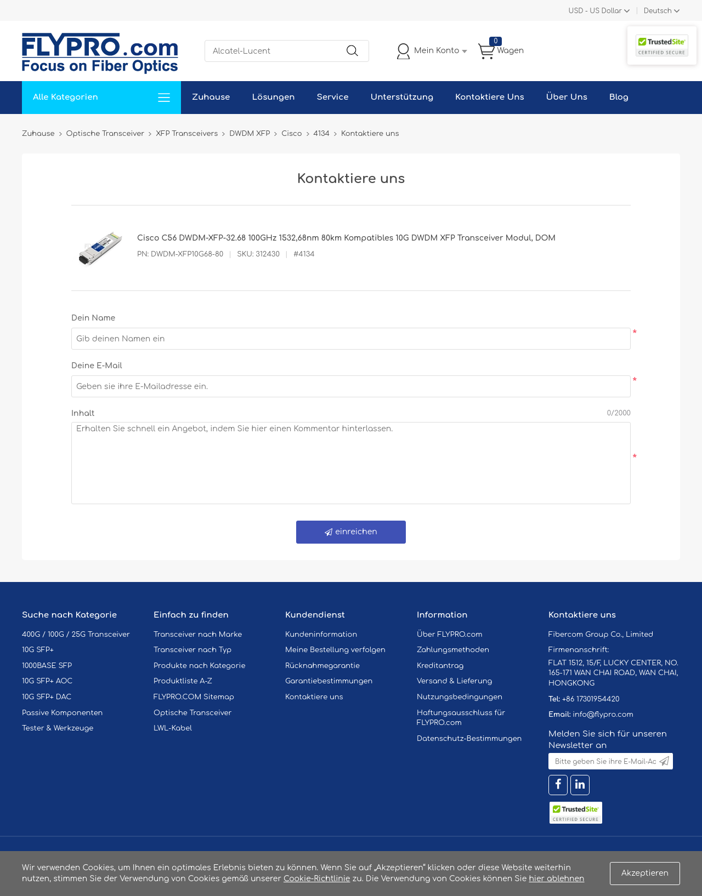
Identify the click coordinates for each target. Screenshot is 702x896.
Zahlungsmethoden (453, 650)
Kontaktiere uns (314, 697)
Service (332, 97)
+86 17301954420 (590, 699)
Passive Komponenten (62, 713)
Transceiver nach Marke (198, 634)
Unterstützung (401, 97)
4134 (322, 134)
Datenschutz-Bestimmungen (469, 739)
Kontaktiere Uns (489, 97)
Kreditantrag (440, 666)
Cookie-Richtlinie (317, 879)
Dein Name (93, 318)
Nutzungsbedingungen (459, 697)
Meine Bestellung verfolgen (335, 650)
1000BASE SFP (47, 666)
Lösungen (273, 97)
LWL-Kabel (173, 728)
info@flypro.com (603, 714)
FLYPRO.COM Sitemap (194, 697)
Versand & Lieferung (454, 681)
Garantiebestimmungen (328, 681)
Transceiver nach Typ (192, 650)
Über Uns (566, 97)
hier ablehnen (556, 879)
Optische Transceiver (193, 713)
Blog (619, 97)
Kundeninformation (321, 634)
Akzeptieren (645, 873)
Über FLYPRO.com (450, 634)
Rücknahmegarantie (322, 666)
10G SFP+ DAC (46, 697)
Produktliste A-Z (183, 681)
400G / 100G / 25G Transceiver (76, 634)
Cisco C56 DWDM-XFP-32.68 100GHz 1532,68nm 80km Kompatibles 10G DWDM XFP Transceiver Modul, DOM (346, 238)
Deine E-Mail (96, 366)
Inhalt (82, 413)
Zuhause (211, 97)
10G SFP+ (38, 650)
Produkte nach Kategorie (199, 666)
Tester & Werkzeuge (57, 728)
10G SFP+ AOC (47, 681)
